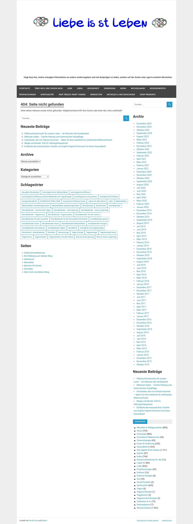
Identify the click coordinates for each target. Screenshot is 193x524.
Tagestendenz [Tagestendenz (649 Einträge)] (40, 237)
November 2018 (144, 252)
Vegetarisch (142, 495)
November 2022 (144, 146)
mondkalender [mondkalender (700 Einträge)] (114, 206)
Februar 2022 (143, 155)
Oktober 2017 (143, 294)
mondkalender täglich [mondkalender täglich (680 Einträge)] (57, 228)
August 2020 (143, 184)
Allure (139, 431)
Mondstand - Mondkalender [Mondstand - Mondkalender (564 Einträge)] (33, 232)
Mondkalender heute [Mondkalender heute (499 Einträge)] (50, 223)
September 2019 (144, 220)
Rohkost (140, 472)
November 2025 (144, 127)
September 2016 (144, 329)
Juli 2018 (141, 265)
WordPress (33, 520)
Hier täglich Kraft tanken (72, 94)
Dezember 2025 (144, 123)
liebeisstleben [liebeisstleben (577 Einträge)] (121, 201)
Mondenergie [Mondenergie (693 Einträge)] (87, 206)
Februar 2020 (143, 204)
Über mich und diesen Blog (49, 88)
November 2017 (144, 290)
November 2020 (144, 175)
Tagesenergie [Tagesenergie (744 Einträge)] (91, 232)
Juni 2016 (141, 339)
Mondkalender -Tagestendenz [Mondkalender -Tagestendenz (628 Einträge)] (60, 214)
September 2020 (144, 181)
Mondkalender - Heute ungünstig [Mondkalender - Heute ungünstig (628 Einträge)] (94, 210)
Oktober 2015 (143, 364)
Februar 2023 (143, 143)
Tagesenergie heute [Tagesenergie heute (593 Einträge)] (108, 232)
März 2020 (142, 200)
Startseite (24, 88)
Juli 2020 (141, 188)
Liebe (69, 88)
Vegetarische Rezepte (147, 498)
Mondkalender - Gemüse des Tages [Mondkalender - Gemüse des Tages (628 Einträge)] (36, 210)
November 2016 (144, 322)
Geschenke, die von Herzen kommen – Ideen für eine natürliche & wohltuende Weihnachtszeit (68, 140)
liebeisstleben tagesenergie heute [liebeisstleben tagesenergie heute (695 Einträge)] (65, 206)
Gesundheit (93, 88)
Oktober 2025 (143, 130)
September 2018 (144, 258)
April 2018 (141, 274)
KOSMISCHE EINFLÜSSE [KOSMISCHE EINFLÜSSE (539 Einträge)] (50, 201)
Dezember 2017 (144, 287)
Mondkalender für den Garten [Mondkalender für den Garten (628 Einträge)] (87, 214)
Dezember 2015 (144, 358)
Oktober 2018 (143, 255)
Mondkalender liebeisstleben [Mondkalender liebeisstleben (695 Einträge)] (73, 223)
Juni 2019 (141, 229)
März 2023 (142, 139)
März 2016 (142, 348)
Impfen (140, 453)
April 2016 (141, 345)
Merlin (44, 520)
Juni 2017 (141, 300)
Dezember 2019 (144, 210)
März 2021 (142, 162)
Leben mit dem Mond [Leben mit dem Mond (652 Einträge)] (97, 201)
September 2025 (144, 133)
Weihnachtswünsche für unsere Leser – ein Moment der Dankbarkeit (56, 133)
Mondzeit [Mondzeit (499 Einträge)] (51, 232)
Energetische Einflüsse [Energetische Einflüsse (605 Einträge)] (109, 197)
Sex (138, 479)
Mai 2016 (141, 342)
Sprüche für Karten (33, 265)
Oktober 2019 (143, 216)
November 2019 (144, 213)
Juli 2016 (141, 335)
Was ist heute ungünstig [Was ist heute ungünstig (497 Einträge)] (106, 237)
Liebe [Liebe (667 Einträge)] (110, 201)
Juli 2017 (141, 297)
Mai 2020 (141, 194)
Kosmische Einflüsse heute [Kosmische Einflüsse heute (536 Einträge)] (74, 201)
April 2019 (141, 236)
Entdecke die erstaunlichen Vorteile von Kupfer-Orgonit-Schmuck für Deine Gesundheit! (65, 146)
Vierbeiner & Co (144, 501)
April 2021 (141, 159)
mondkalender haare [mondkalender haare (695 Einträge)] (30, 223)
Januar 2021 (143, 168)
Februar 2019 (143, 242)
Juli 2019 (141, 226)
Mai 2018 (141, 271)
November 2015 (144, 361)
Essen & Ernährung (146, 443)
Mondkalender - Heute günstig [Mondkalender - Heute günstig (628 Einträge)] (65, 210)
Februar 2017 (143, 313)
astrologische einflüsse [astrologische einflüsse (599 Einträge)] (80, 192)
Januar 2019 (143, 245)
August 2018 (143, 261)
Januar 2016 (143, 355)
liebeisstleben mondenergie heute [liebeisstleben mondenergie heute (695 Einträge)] (35, 206)
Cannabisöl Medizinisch (148, 437)
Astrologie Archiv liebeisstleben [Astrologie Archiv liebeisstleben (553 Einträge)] (55, 192)
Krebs (123, 88)
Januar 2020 (143, 207)
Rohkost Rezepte (145, 475)
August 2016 (143, 332)
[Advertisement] (98, 54)
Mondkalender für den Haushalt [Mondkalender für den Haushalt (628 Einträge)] (35, 219)
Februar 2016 (143, 351)
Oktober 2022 (143, 149)
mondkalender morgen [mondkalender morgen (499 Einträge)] (97, 223)
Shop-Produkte (148, 94)
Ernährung (109, 88)
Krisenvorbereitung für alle (149, 459)
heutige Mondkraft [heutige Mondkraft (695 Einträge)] (29, 201)
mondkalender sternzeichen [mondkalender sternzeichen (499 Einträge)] (33, 228)
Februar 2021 (143, 165)
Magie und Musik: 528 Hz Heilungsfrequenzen (46, 143)
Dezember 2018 (144, 249)
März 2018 (142, 278)
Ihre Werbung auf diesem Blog (38, 256)
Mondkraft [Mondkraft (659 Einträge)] (72, 228)
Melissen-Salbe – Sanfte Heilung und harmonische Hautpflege (53, 136)
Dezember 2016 (144, 319)
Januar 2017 (143, 316)
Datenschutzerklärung (34, 252)
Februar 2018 (143, 281)
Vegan (140, 488)
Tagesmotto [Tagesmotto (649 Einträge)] (27, 237)
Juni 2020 (141, 191)
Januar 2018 (143, 284)
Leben (80, 88)
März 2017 (142, 310)
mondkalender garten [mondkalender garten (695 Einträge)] (99, 219)
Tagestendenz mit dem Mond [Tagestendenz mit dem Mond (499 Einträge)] (61, 237)
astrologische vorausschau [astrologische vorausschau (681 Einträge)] (85, 197)
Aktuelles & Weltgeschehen (121, 94)
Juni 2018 (141, 268)
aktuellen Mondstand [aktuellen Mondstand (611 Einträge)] (30, 192)
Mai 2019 (141, 233)
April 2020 (141, 197)
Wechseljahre (138, 88)
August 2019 (143, 223)
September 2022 (144, 152)
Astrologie (141, 434)
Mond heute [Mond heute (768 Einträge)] (101, 206)
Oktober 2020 (143, 178)
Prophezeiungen (27, 94)
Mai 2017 (141, 303)
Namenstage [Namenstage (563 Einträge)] (63, 232)
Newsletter (96, 94)
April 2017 (141, 306)
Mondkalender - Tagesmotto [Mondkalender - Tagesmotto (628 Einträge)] (33, 214)
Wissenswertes (158, 88)
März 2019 (142, 239)
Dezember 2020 (144, 172)
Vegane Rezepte (144, 492)
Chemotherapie (144, 440)
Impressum (29, 259)
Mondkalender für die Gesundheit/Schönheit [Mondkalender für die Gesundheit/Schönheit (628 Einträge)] (69, 219)
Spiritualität (47, 94)
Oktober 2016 (143, 326)
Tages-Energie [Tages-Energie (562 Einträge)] (77, 232)
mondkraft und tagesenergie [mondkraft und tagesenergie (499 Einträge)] (92, 228)
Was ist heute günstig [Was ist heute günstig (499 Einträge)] (85, 237)
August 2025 (143, 136)
